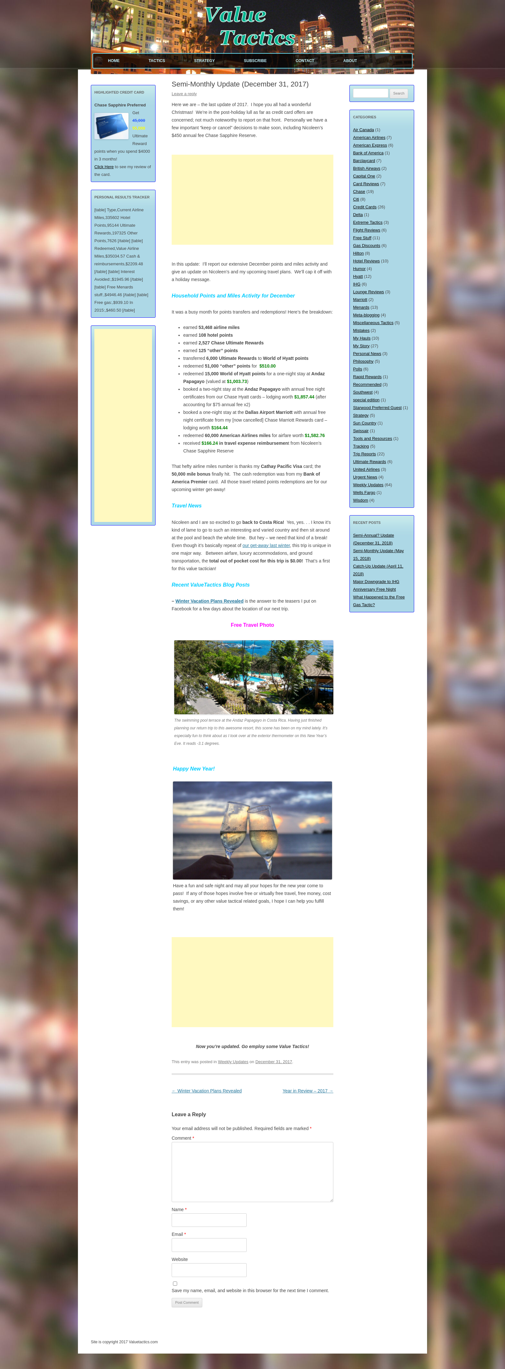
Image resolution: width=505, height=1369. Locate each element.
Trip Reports (364, 454)
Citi (356, 199)
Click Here (104, 166)
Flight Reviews (366, 230)
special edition (366, 399)
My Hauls (361, 338)
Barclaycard (364, 160)
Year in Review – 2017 (308, 1090)
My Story (361, 345)
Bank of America (368, 153)
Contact (305, 61)
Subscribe (255, 61)
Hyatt (358, 276)
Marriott (360, 299)
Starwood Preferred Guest (377, 407)
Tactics (156, 61)
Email (179, 1234)
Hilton (358, 253)
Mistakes (361, 330)
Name (179, 1209)
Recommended (367, 384)
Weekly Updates (233, 1061)
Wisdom (360, 500)
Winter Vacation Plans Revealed (210, 601)
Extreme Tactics (368, 222)
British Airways (366, 168)
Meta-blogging (366, 315)
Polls (357, 369)
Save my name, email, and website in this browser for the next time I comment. (250, 1290)
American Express (370, 145)
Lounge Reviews (368, 291)
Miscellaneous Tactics (373, 322)
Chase (359, 191)
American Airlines (369, 137)
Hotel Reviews (366, 261)
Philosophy (363, 361)
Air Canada (363, 129)
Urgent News (365, 477)
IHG (356, 284)
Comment (183, 1138)
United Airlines (366, 469)
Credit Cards (364, 207)
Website (180, 1259)
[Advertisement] (252, 200)
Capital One (364, 176)
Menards (361, 307)
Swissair (360, 430)
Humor (359, 268)
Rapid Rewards (367, 376)
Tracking (361, 446)
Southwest (363, 392)
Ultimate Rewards (369, 461)
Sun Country (364, 423)
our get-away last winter (266, 545)
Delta (358, 214)
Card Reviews (366, 183)
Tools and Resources (372, 438)
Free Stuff (362, 237)
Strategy (204, 61)
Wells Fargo (364, 492)
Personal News (367, 353)
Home (113, 61)
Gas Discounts (366, 245)
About (350, 61)
